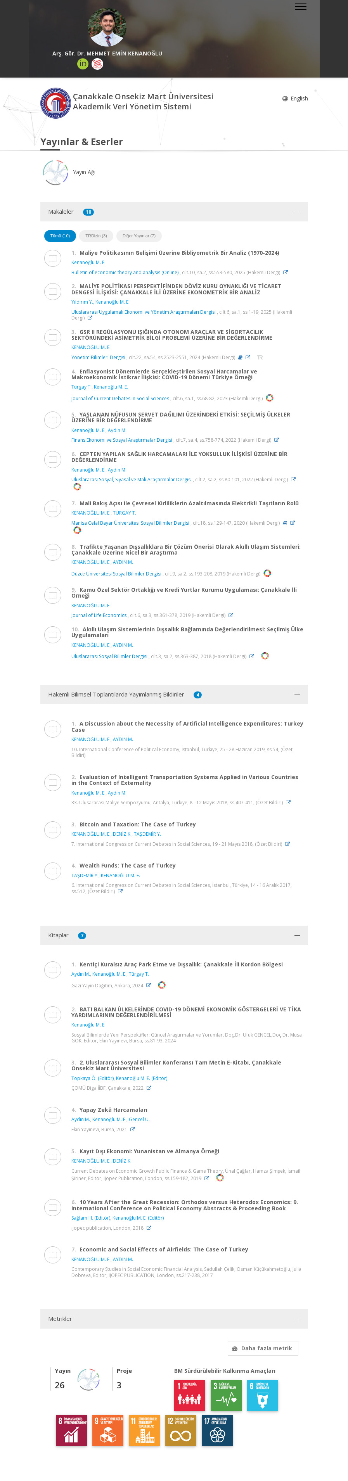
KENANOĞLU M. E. (91, 347)
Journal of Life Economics (98, 615)
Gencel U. (139, 1119)
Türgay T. (81, 387)
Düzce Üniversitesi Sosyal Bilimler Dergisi (116, 573)
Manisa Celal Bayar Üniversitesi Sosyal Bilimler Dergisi (130, 523)
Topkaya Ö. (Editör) (92, 1078)
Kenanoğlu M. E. (88, 262)
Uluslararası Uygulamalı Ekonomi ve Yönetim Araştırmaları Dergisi (143, 312)
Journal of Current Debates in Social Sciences (120, 398)
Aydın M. (117, 430)
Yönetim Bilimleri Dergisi (98, 357)
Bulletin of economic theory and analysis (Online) (124, 272)
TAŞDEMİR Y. (147, 834)
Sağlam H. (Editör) (90, 1218)
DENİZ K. (122, 834)
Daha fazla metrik (261, 1348)
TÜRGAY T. (124, 513)
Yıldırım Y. (82, 302)
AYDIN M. (123, 562)
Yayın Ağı (67, 172)
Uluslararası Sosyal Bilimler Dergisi (109, 656)
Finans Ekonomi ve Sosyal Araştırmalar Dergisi (121, 440)
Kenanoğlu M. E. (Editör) (141, 1078)
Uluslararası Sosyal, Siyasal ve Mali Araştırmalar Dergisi (131, 479)
